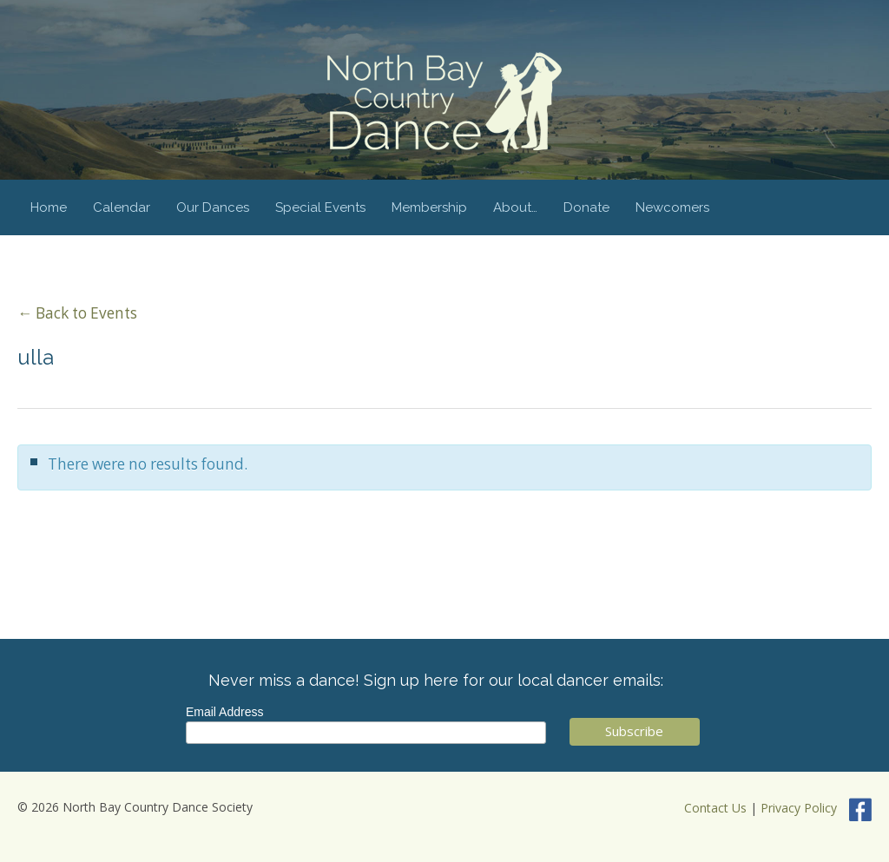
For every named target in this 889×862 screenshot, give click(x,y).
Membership (429, 207)
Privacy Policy (799, 808)
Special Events (320, 207)
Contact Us (715, 808)
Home (48, 207)
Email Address (224, 712)
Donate (586, 207)
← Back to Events (77, 313)
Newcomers (672, 207)
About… (515, 207)
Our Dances (212, 207)
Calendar (121, 207)
